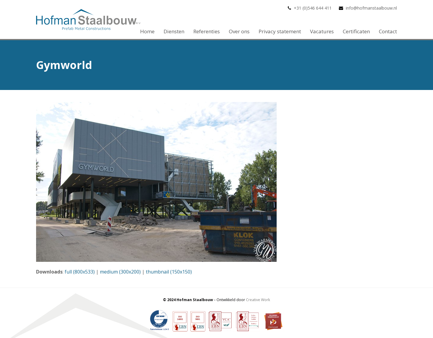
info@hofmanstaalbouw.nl (371, 8)
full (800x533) (80, 271)
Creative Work (258, 299)
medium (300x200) (120, 271)
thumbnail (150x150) (169, 271)
